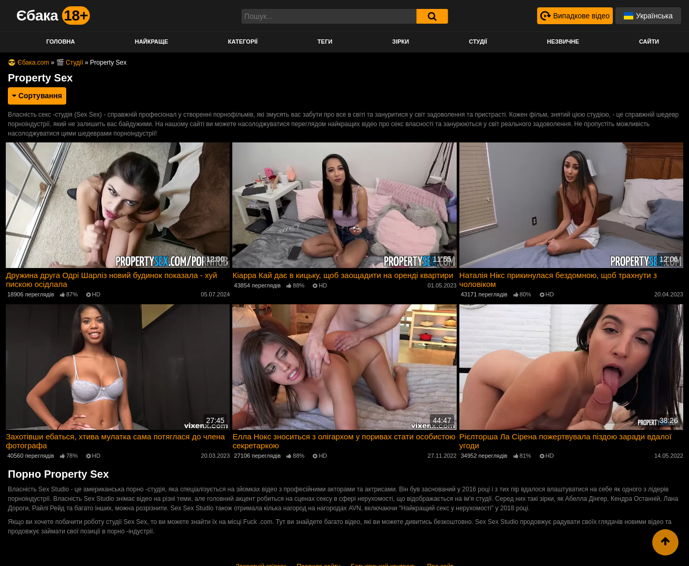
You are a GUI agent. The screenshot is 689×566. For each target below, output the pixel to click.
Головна (60, 41)
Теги (324, 41)
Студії (478, 41)
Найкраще (151, 41)
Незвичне (563, 41)
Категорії (243, 41)
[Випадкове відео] (575, 15)
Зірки (400, 41)
